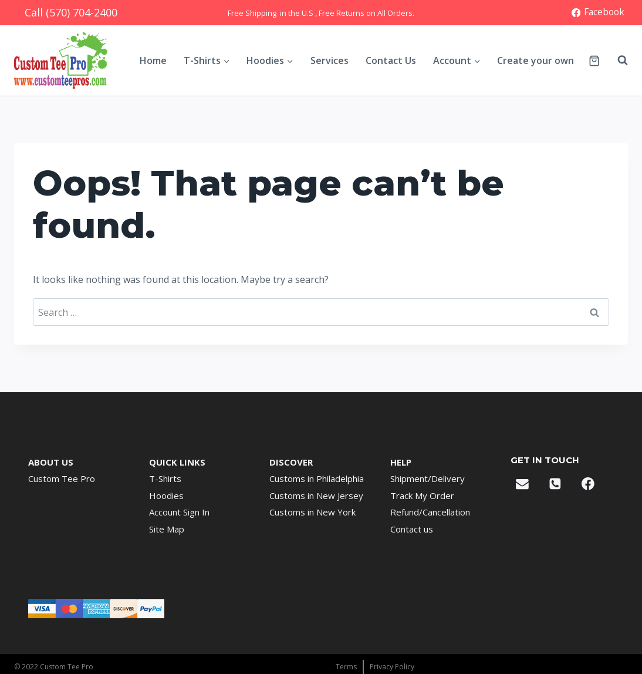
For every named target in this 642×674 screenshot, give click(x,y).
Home (153, 60)
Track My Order (422, 495)
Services (329, 60)
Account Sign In (179, 512)
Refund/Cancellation (430, 512)
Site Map (166, 529)
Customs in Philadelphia (316, 478)
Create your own (535, 60)
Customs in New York (312, 512)
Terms (346, 667)
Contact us (411, 529)
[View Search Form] (617, 60)
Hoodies (166, 495)
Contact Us (391, 60)
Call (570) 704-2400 (71, 12)
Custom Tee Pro (61, 478)
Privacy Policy (392, 667)
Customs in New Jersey (316, 495)
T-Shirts (165, 478)
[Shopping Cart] (594, 60)
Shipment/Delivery (427, 478)
